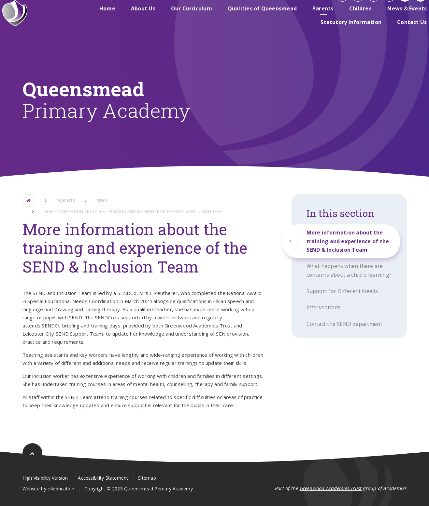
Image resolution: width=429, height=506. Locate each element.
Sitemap (147, 478)
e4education (61, 489)
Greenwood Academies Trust (331, 488)
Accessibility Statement (103, 478)
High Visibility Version (45, 478)
